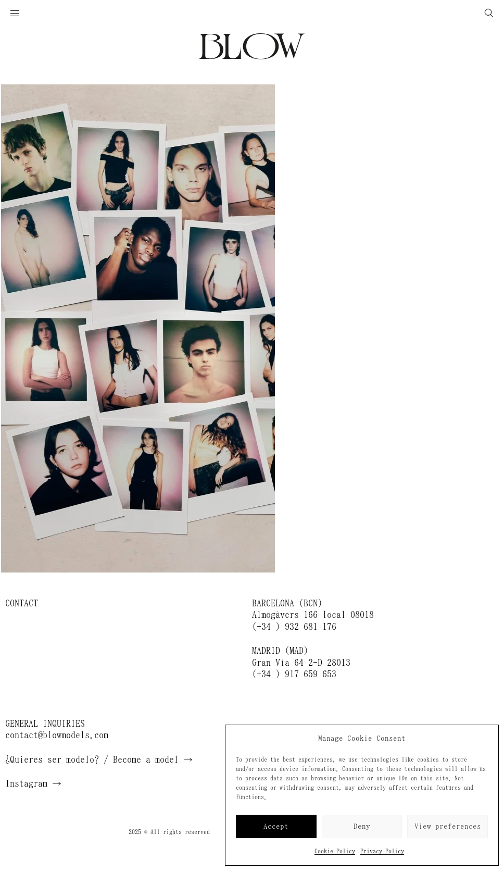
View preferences (447, 826)
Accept (275, 826)
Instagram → (33, 783)
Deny (362, 826)
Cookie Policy (334, 851)
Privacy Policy (382, 851)
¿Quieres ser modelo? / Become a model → (99, 759)
